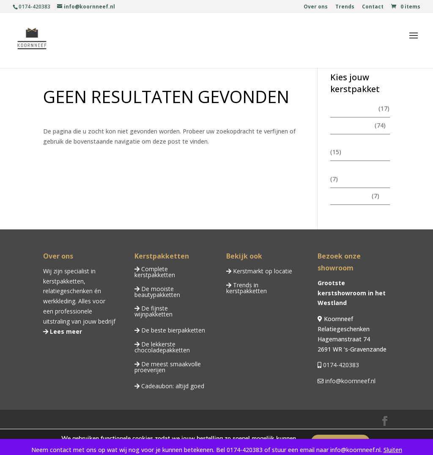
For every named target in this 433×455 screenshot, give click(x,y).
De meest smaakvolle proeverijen (167, 367)
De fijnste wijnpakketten (153, 311)
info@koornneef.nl (349, 381)
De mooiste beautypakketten (157, 292)
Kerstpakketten (351, 125)
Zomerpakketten (353, 108)
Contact (373, 7)
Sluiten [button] (393, 450)
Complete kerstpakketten (154, 272)
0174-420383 (340, 365)
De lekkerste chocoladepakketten (162, 347)
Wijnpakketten (350, 196)
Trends (344, 7)
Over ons (316, 7)
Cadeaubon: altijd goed (172, 386)
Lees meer (65, 331)
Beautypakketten (354, 142)
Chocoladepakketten (358, 169)
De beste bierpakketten (172, 330)
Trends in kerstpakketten (246, 288)
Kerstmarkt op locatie (261, 271)
